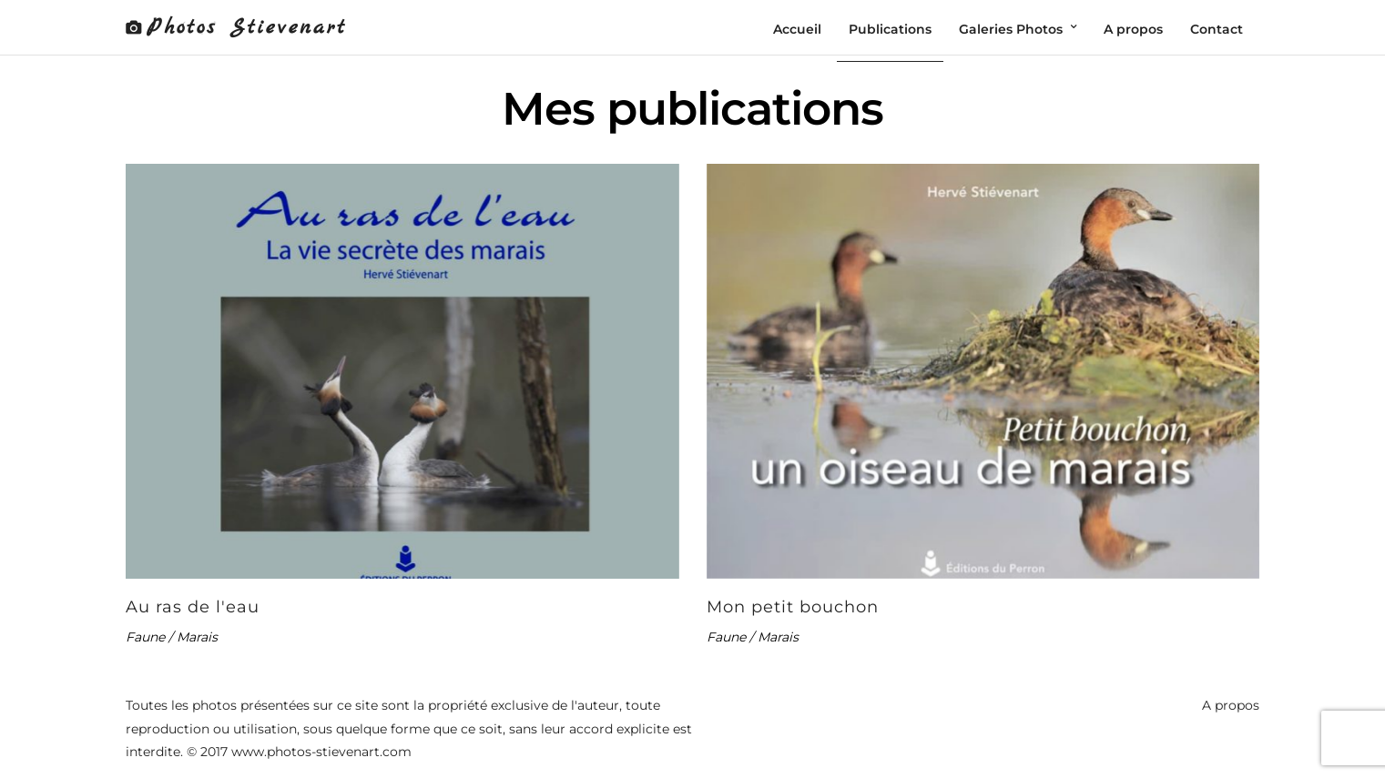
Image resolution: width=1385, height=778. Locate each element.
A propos (1230, 705)
